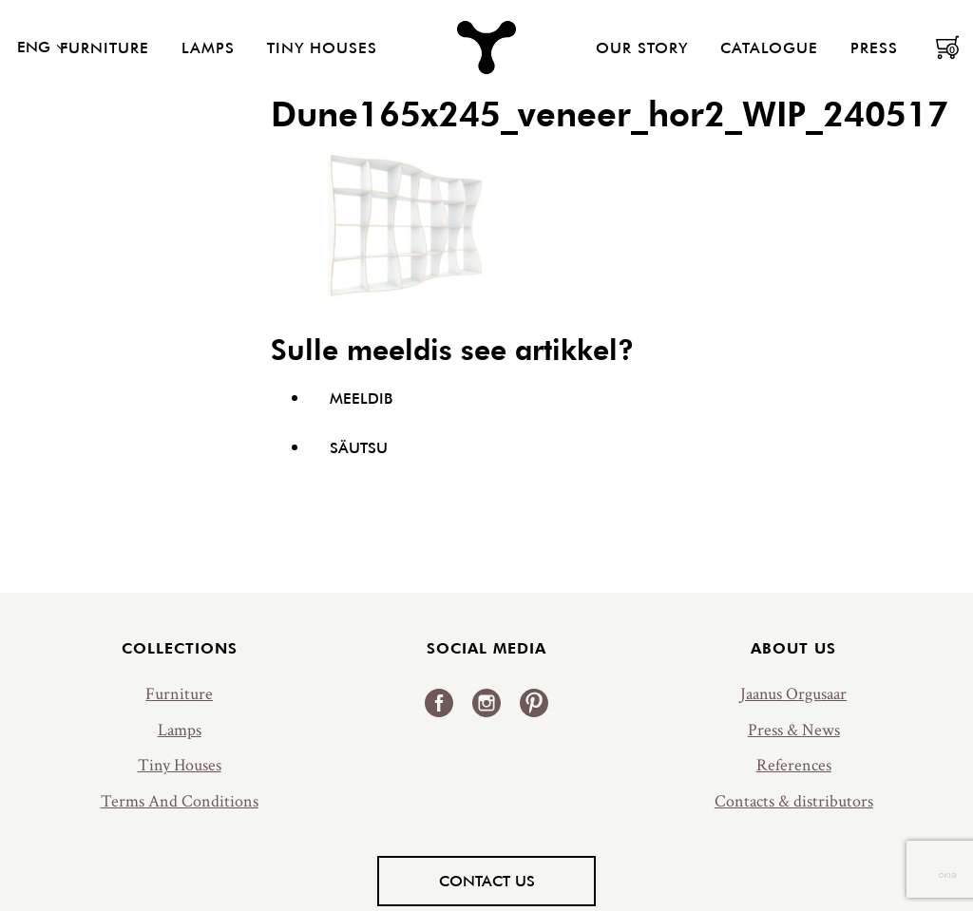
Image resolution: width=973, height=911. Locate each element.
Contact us (487, 880)
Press (874, 47)
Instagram (486, 703)
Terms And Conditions (179, 801)
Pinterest (534, 703)
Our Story (642, 47)
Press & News (794, 730)
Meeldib (361, 398)
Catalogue (769, 47)
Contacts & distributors (794, 801)
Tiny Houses (322, 47)
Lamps (208, 47)
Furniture (104, 47)
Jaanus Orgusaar (793, 694)
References (793, 765)
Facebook (439, 703)
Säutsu (359, 447)
